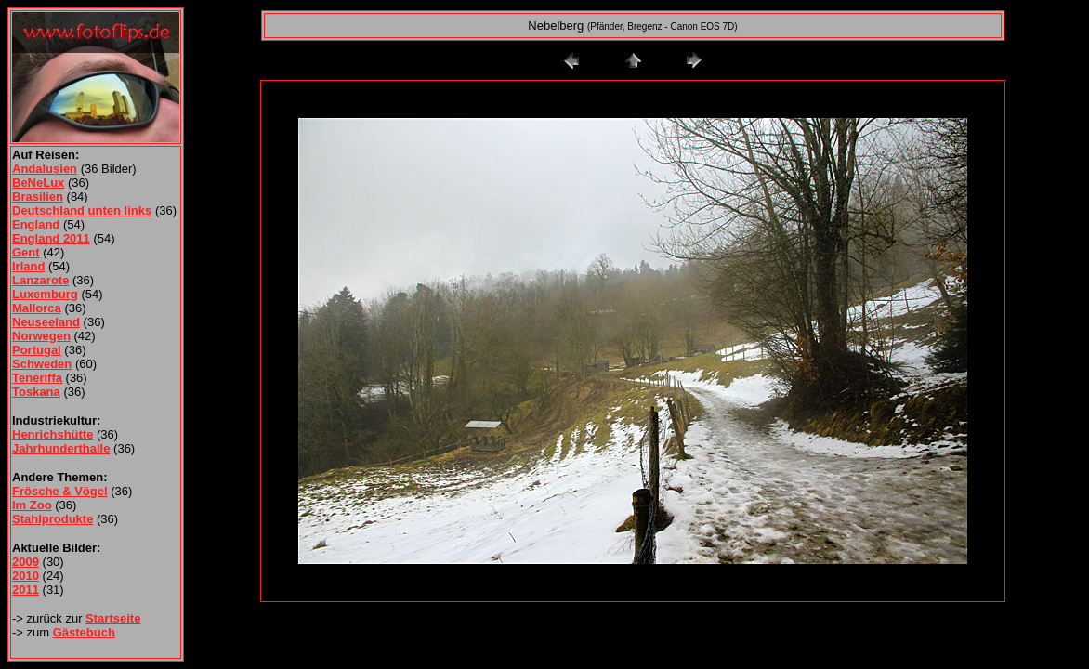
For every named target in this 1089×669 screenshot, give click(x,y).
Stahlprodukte (52, 519)
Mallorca (36, 308)
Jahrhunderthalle (61, 448)
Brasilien (37, 196)
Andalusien (44, 169)
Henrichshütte (52, 434)
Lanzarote (40, 280)
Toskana (36, 392)
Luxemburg (45, 294)
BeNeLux (38, 183)
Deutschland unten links (81, 210)
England (35, 224)
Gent (26, 252)
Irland (28, 266)
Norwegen (41, 336)
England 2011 (51, 238)
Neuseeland (46, 322)
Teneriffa (37, 378)
